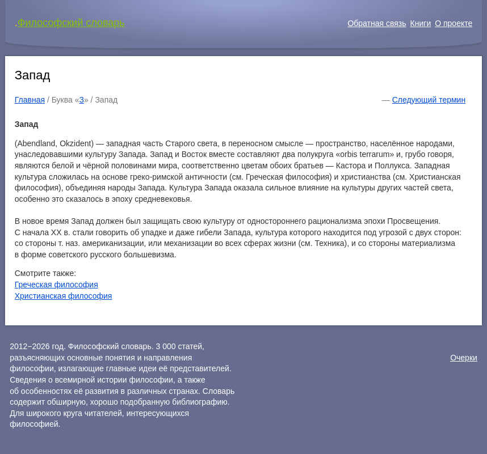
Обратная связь (376, 23)
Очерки (463, 357)
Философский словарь (71, 22)
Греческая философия (56, 284)
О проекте (453, 23)
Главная (30, 99)
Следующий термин (428, 99)
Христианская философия (63, 295)
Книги (420, 23)
